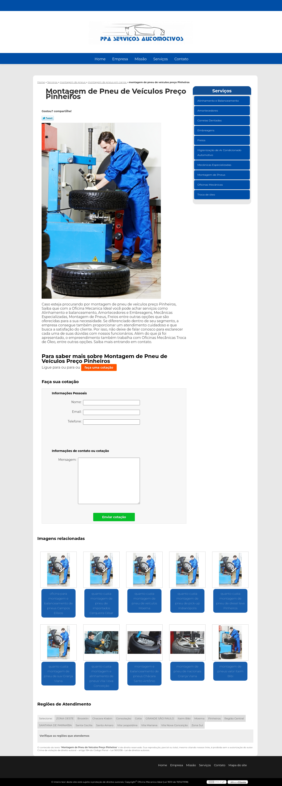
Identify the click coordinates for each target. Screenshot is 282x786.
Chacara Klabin (102, 718)
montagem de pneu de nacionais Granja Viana (187, 671)
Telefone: (104, 422)
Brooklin (83, 718)
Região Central (234, 718)
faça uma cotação (99, 367)
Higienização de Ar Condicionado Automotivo (219, 152)
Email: (106, 412)
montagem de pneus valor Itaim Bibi (230, 671)
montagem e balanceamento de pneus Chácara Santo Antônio (144, 673)
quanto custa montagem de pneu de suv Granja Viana (58, 673)
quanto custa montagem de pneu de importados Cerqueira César (101, 603)
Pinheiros (214, 718)
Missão (141, 59)
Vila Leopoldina (127, 725)
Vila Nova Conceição (174, 725)
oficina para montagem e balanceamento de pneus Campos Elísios (58, 603)
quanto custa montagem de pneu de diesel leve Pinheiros (230, 601)
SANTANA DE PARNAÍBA (55, 725)
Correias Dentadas (209, 120)
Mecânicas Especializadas (214, 164)
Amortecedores (208, 110)
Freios (201, 140)
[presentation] (79, 437)
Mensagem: (99, 481)
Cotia (138, 718)
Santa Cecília (84, 725)
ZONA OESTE (65, 718)
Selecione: (45, 718)
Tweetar (48, 118)
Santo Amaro (104, 725)
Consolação (123, 718)
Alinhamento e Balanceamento (218, 100)
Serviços (160, 59)
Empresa (120, 59)
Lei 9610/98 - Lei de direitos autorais (129, 750)
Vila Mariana (149, 725)
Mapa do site (237, 765)
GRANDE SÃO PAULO (159, 718)
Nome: (105, 402)
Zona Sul (197, 725)
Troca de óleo (206, 194)
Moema (199, 718)
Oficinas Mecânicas (210, 184)
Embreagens (206, 130)
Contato (181, 59)
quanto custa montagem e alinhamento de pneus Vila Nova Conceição (101, 676)
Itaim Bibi (184, 718)
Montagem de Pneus (211, 174)
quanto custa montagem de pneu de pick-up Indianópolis (187, 601)
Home (100, 59)
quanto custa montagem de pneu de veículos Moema (144, 601)
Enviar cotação (114, 517)
